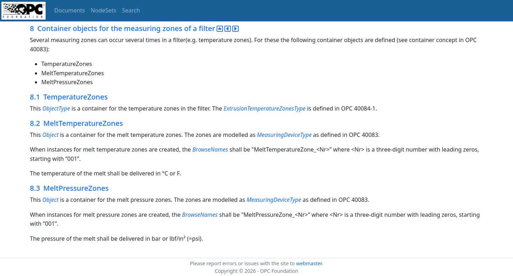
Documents (69, 10)
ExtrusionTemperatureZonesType (265, 108)
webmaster (309, 263)
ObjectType (56, 108)
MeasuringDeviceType (284, 135)
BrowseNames (210, 149)
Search (131, 10)
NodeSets (103, 10)
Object (50, 135)
